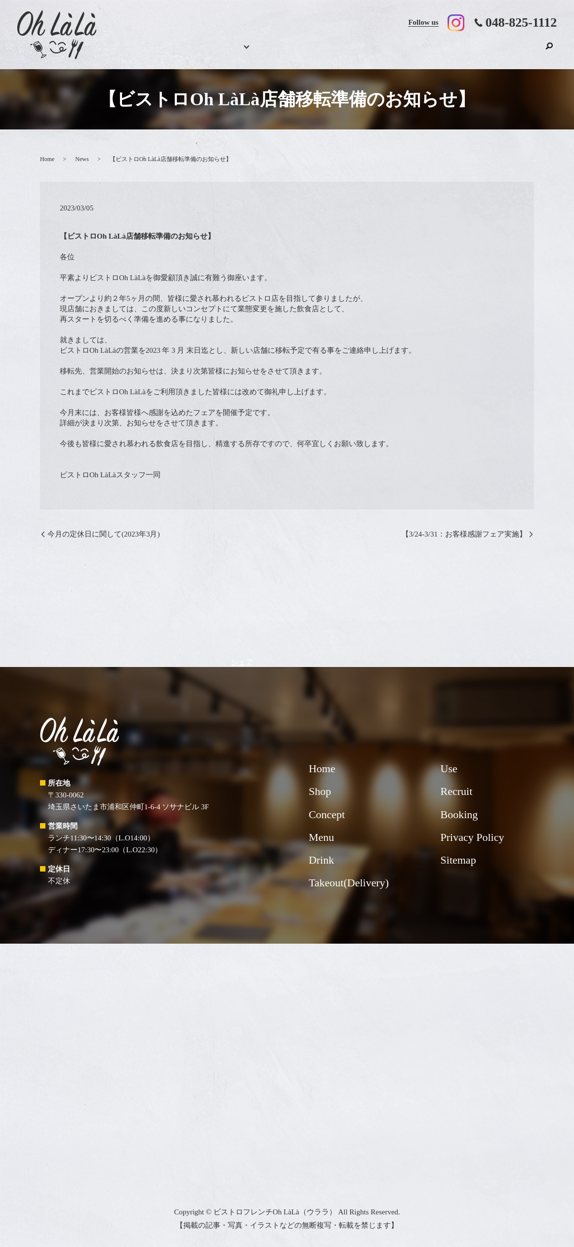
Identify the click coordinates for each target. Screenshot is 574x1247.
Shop (525, 52)
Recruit (491, 52)
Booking (226, 52)
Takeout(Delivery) (393, 52)
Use (451, 52)
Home (194, 52)
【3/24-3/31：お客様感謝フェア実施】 (464, 534)
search (549, 51)
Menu (261, 52)
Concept (339, 52)
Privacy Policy (472, 837)
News (81, 159)
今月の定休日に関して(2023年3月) (103, 534)
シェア (242, 662)
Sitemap (458, 860)
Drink (302, 52)
